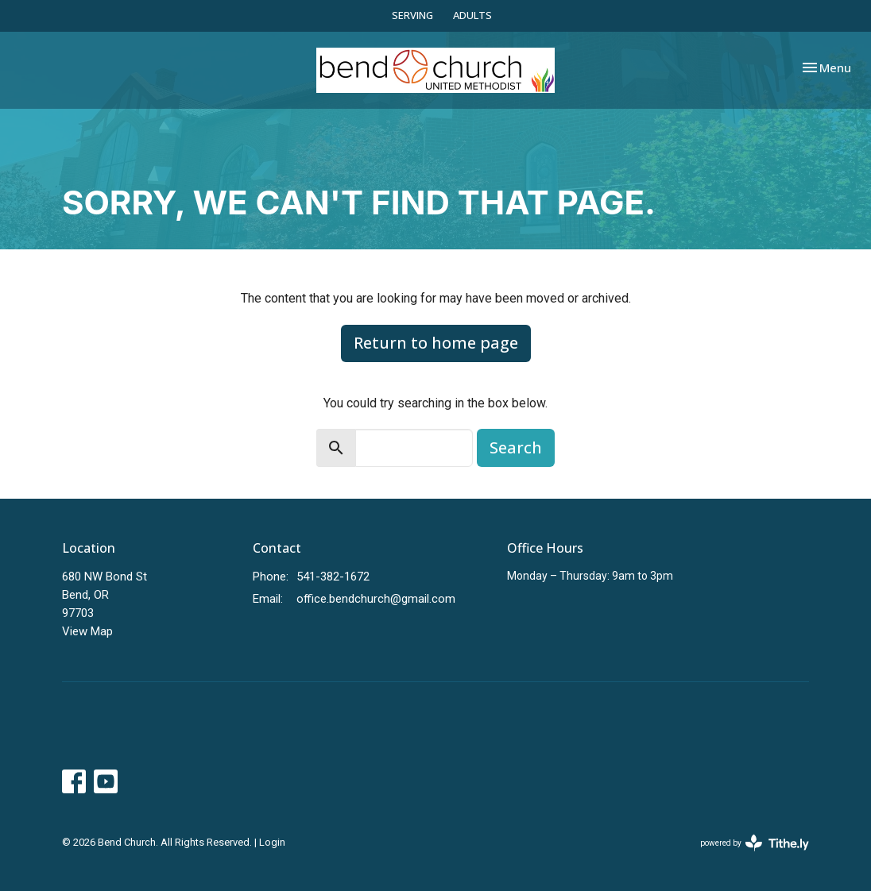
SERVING (412, 15)
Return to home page (436, 342)
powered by (754, 843)
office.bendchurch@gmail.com (375, 599)
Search (516, 447)
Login (272, 842)
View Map (87, 631)
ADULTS (472, 15)
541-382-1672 (333, 576)
